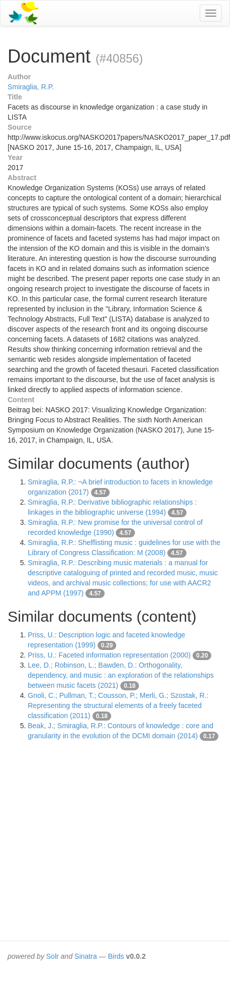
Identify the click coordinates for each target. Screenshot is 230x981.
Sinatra (85, 956)
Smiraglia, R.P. (31, 87)
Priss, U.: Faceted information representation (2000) (109, 655)
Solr (52, 956)
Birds (116, 956)
